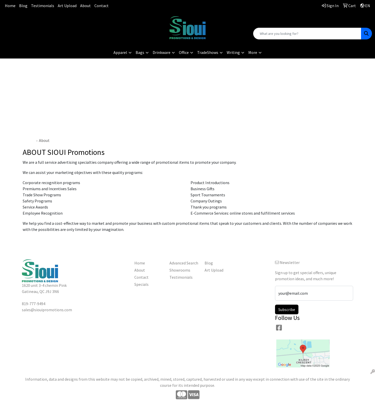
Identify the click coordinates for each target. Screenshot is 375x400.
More (252, 52)
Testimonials (42, 5)
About (85, 5)
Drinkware (161, 52)
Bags (140, 52)
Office (184, 52)
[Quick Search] (307, 33)
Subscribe (286, 309)
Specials (141, 284)
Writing (233, 52)
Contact (101, 5)
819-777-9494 (62, 19)
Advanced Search (183, 262)
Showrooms (179, 270)
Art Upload (67, 5)
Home (10, 5)
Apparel (120, 52)
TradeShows (207, 52)
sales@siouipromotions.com (62, 25)
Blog (23, 5)
